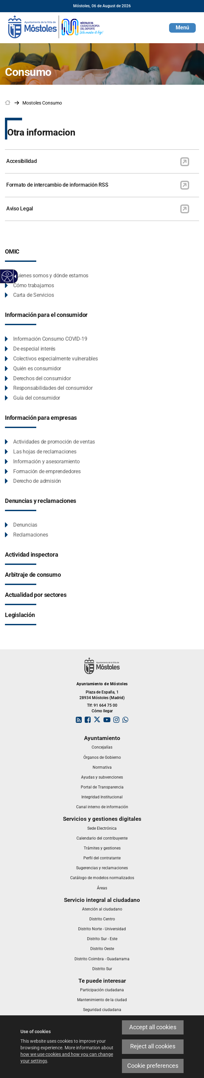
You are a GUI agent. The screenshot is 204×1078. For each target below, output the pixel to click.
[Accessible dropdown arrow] (14, 276)
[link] (56, 26)
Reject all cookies (152, 1046)
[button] (182, 28)
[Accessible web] (7, 276)
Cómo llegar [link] (102, 711)
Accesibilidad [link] (21, 161)
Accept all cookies (152, 1027)
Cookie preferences (152, 1066)
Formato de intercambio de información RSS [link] (57, 185)
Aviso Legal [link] (19, 208)
